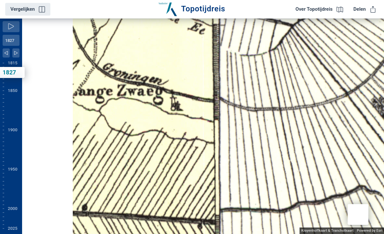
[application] (203, 126)
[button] (358, 214)
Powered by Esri (369, 230)
